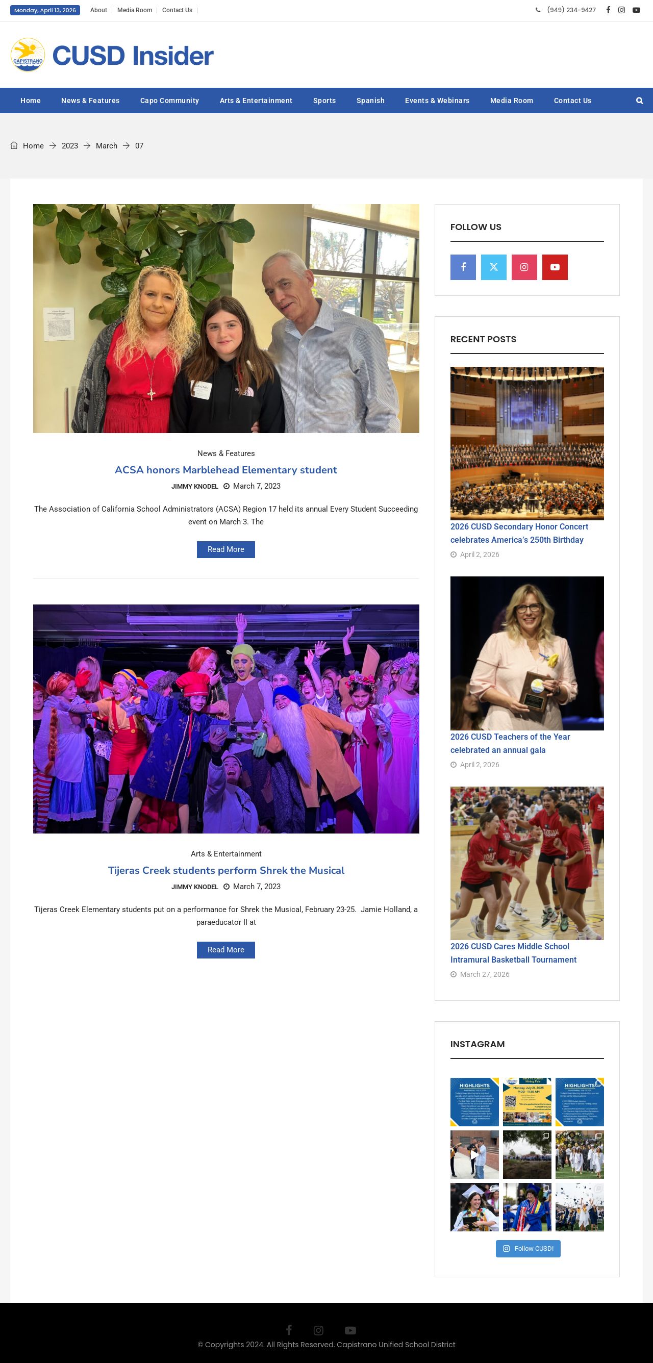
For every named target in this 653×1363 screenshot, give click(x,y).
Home (30, 100)
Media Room (134, 10)
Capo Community (169, 100)
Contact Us (177, 10)
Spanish (371, 100)
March (106, 145)
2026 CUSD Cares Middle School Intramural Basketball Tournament (513, 953)
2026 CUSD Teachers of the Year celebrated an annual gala (510, 743)
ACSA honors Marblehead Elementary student (226, 470)
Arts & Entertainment (256, 100)
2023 (70, 145)
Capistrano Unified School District (396, 1345)
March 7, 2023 (252, 486)
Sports (324, 100)
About (98, 10)
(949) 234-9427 (571, 10)
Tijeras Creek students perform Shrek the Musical (226, 870)
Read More (226, 549)
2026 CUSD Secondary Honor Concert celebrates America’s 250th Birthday (519, 533)
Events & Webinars (437, 100)
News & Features (90, 100)
